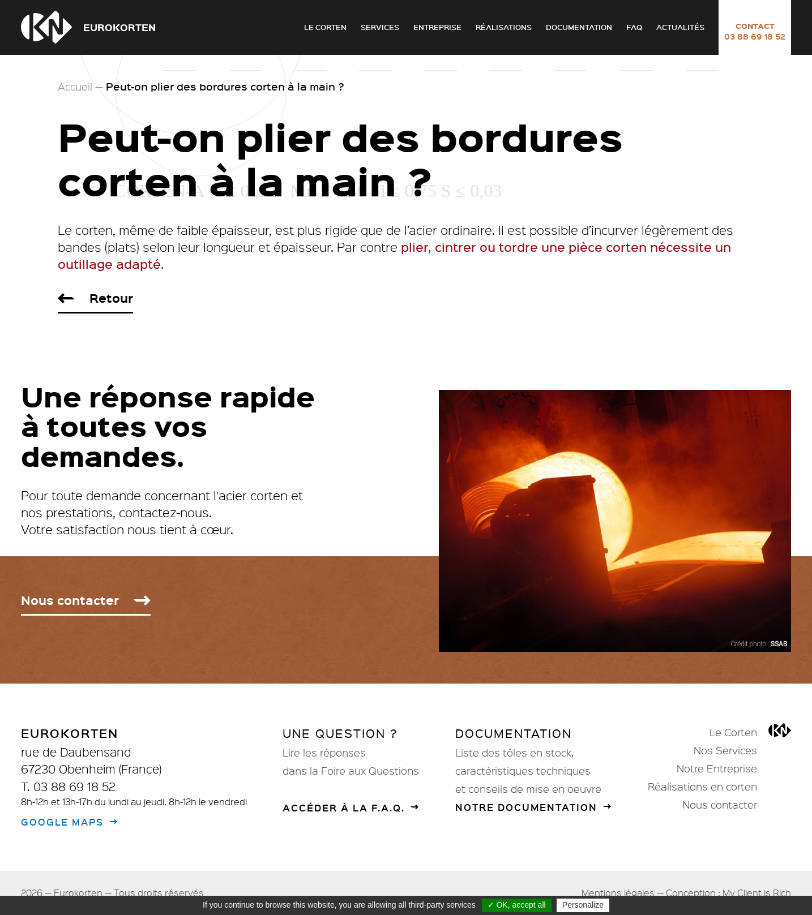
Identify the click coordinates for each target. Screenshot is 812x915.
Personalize (583, 904)
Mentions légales (618, 893)
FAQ (634, 27)
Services (380, 27)
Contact (754, 31)
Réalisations (504, 27)
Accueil (75, 86)
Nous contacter (719, 804)
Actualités (680, 27)
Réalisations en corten (702, 786)
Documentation (579, 27)
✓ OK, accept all (517, 904)
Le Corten (325, 27)
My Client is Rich (757, 893)
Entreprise (437, 27)
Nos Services (725, 750)
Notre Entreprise (717, 768)
